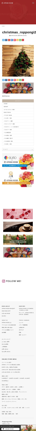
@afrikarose (6, 96)
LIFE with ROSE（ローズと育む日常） (11, 372)
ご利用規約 (4, 346)
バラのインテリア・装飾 (9, 123)
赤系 (23, 407)
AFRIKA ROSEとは (6, 322)
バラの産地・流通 (8, 135)
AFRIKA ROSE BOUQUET (8, 308)
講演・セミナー (22, 334)
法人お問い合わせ (6, 351)
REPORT (6, 106)
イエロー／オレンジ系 (12, 407)
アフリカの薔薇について (8, 330)
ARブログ (21, 330)
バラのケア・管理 (8, 129)
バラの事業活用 (7, 132)
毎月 (17, 413)
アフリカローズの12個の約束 (9, 325)
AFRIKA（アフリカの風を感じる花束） (11, 364)
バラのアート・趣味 (8, 121)
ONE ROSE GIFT (6, 311)
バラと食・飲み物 (8, 115)
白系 (20, 407)
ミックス (27, 407)
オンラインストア (6, 339)
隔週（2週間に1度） (10, 413)
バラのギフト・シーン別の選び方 (11, 126)
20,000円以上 (5, 380)
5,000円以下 (5, 378)
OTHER (5, 103)
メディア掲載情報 (23, 325)
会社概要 (4, 332)
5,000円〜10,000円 (13, 378)
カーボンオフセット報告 (9, 109)
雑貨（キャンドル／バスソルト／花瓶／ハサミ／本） (14, 399)
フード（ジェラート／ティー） (9, 401)
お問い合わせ (5, 349)
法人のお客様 (5, 344)
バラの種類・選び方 (8, 138)
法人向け (4, 315)
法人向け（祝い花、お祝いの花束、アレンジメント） (14, 391)
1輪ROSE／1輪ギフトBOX (8, 396)
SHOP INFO (22, 306)
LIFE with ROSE (6, 313)
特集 (20, 332)
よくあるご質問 (5, 341)
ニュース (21, 322)
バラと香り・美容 (8, 118)
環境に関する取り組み (7, 327)
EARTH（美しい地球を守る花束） (10, 367)
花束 (17, 396)
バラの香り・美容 (8, 144)
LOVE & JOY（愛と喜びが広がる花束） (11, 369)
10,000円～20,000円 (25, 378)
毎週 (3, 413)
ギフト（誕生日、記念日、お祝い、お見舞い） (13, 386)
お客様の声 (21, 327)
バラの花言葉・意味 (8, 141)
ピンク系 (4, 407)
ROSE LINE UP (6, 306)
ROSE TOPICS (7, 112)
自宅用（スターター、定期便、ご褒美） (11, 389)
